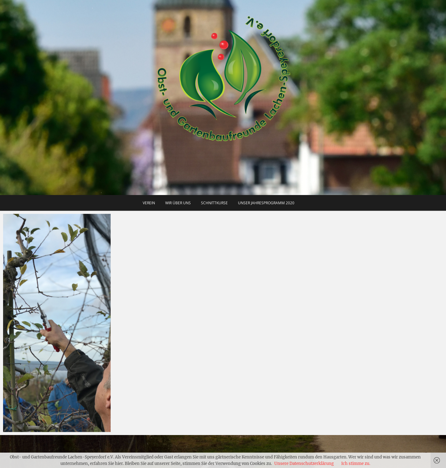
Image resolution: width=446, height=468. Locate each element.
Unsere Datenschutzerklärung (304, 463)
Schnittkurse (214, 203)
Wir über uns (178, 203)
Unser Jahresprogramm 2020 (266, 203)
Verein (149, 203)
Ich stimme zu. (355, 463)
